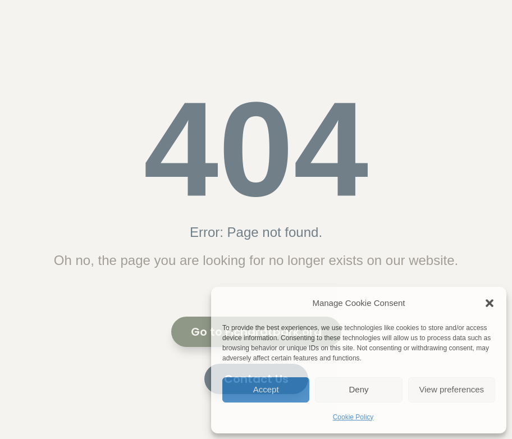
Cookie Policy (353, 417)
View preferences (451, 389)
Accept (266, 389)
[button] (489, 303)
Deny (358, 389)
